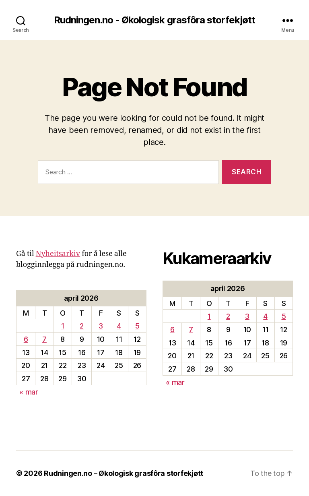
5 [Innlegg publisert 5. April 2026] (137, 326)
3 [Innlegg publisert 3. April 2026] (101, 326)
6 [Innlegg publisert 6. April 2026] (26, 339)
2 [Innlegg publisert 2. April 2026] (82, 326)
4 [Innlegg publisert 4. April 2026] (119, 326)
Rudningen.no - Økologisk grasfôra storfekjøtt (154, 20)
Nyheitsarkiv (58, 253)
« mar (28, 392)
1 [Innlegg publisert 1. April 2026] (62, 326)
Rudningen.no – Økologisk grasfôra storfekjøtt (123, 473)
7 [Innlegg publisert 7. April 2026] (44, 339)
